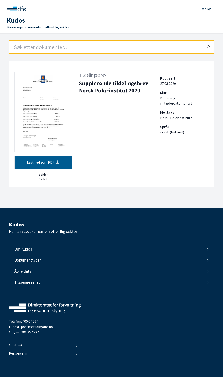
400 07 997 (30, 321)
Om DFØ (43, 345)
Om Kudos (111, 249)
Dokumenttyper (111, 260)
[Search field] (111, 47)
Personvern (43, 353)
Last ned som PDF (43, 162)
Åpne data (111, 271)
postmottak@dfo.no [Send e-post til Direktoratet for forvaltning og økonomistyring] (37, 326)
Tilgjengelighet (111, 282)
